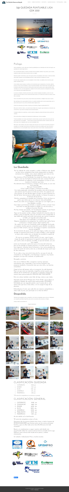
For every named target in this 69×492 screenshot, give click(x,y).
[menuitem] (31, 2)
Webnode (36, 489)
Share (16, 477)
